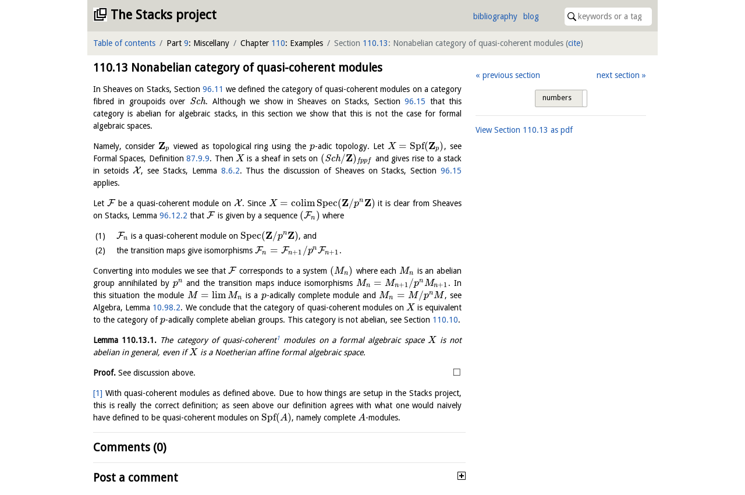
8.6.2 (230, 170)
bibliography (495, 16)
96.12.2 (173, 215)
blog (531, 16)
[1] (97, 393)
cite (574, 43)
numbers (557, 98)
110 (278, 43)
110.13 (375, 43)
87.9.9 (198, 158)
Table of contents (124, 43)
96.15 (415, 101)
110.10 (445, 319)
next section (618, 75)
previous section (511, 75)
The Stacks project (164, 15)
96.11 (213, 89)
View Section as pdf (524, 130)
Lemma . (125, 340)
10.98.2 (166, 307)
